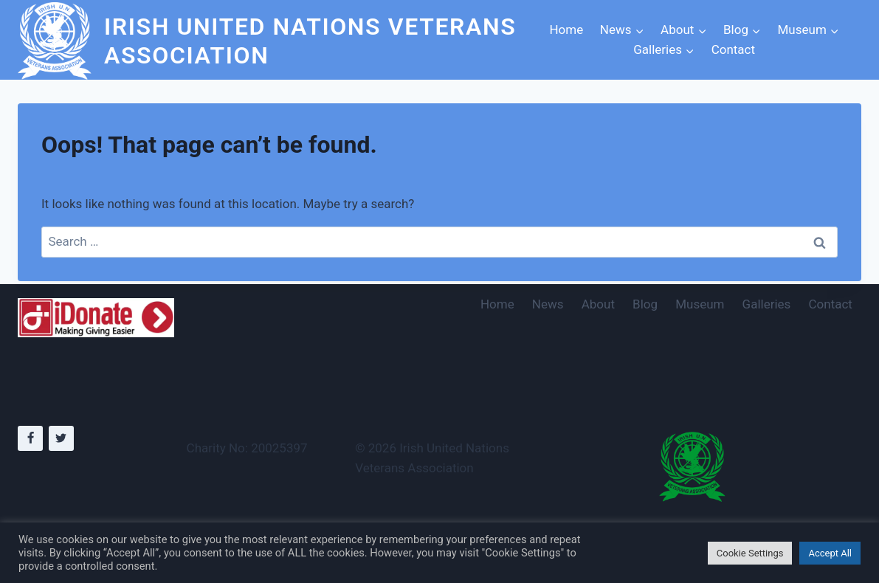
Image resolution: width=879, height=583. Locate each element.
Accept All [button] (830, 553)
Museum (699, 304)
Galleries (766, 304)
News (548, 304)
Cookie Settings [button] (750, 553)
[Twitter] (61, 438)
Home (566, 29)
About (598, 304)
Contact (733, 49)
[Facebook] (30, 438)
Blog (645, 304)
